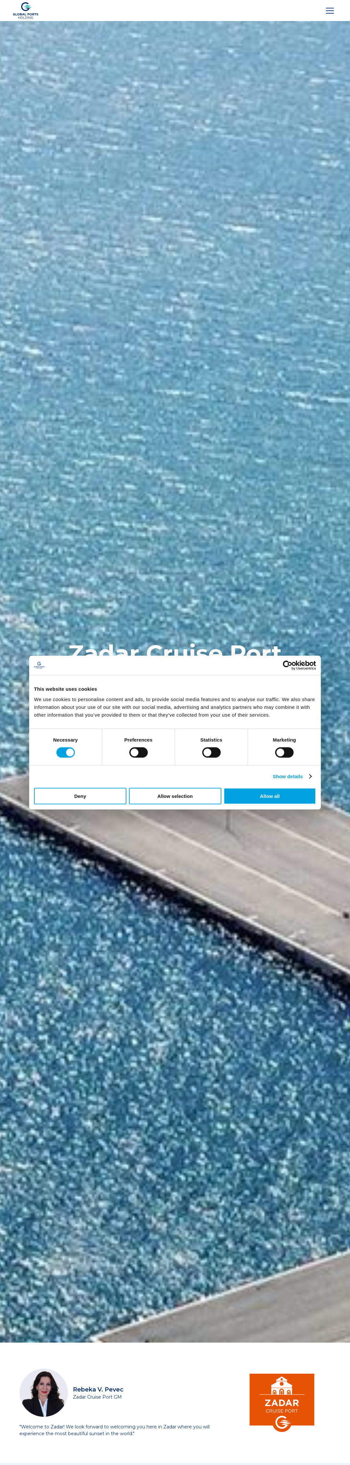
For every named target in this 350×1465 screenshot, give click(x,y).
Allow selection (174, 796)
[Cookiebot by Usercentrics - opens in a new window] (287, 665)
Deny (80, 796)
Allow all (270, 796)
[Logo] (25, 10)
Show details (288, 776)
